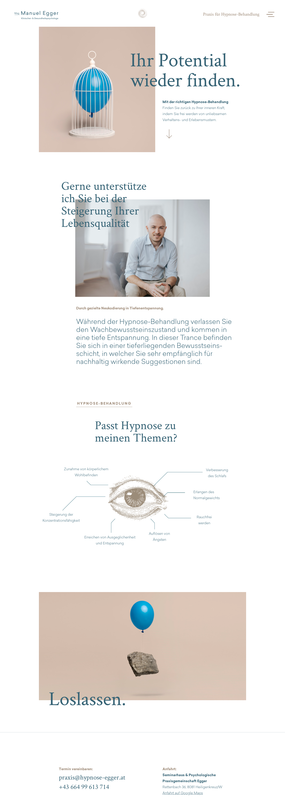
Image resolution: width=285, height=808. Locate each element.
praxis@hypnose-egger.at (92, 777)
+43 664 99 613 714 (84, 786)
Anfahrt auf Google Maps (182, 793)
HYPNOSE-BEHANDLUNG (104, 404)
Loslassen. (87, 698)
